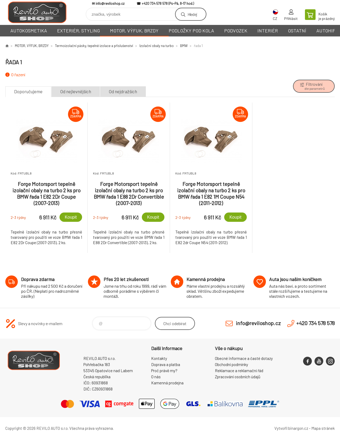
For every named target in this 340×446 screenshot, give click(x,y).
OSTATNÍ (297, 30)
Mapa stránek (323, 428)
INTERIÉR (267, 30)
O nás (156, 376)
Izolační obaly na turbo (156, 46)
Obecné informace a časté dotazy (244, 358)
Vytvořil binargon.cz (291, 428)
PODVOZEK (235, 30)
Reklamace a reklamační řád (239, 370)
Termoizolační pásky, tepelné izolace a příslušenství (94, 46)
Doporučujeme (28, 91)
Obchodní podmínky (231, 364)
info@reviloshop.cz (110, 3)
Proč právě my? (164, 370)
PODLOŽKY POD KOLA (191, 30)
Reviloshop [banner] (37, 12)
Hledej (192, 14)
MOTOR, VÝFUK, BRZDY (134, 30)
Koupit (71, 217)
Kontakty (159, 358)
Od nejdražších (123, 91)
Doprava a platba (165, 364)
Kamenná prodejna (167, 382)
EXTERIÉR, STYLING (78, 30)
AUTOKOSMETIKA (28, 30)
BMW (184, 46)
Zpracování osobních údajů (237, 376)
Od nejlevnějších (75, 91)
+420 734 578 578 (155, 3)
